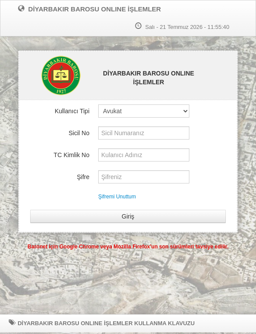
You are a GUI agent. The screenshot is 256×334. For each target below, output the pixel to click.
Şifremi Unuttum (117, 197)
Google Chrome (79, 247)
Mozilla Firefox (132, 247)
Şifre (83, 176)
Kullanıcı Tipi (72, 111)
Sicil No (79, 132)
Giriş (128, 216)
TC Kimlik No (71, 154)
